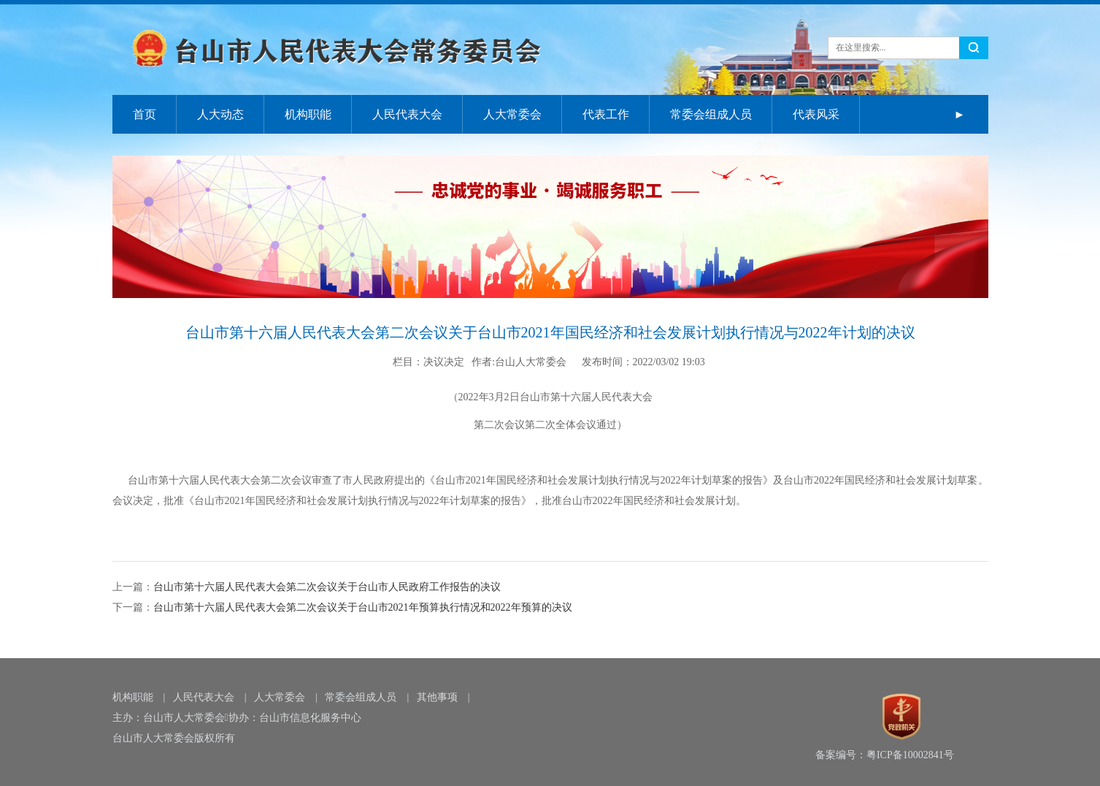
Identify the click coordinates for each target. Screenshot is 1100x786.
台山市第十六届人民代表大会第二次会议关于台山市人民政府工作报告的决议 (327, 586)
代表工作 (605, 114)
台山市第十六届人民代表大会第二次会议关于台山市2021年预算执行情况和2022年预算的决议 (362, 607)
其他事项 (437, 697)
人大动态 (220, 114)
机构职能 (308, 114)
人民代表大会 (407, 114)
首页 (144, 114)
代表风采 (816, 114)
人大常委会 (512, 114)
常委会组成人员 (711, 114)
